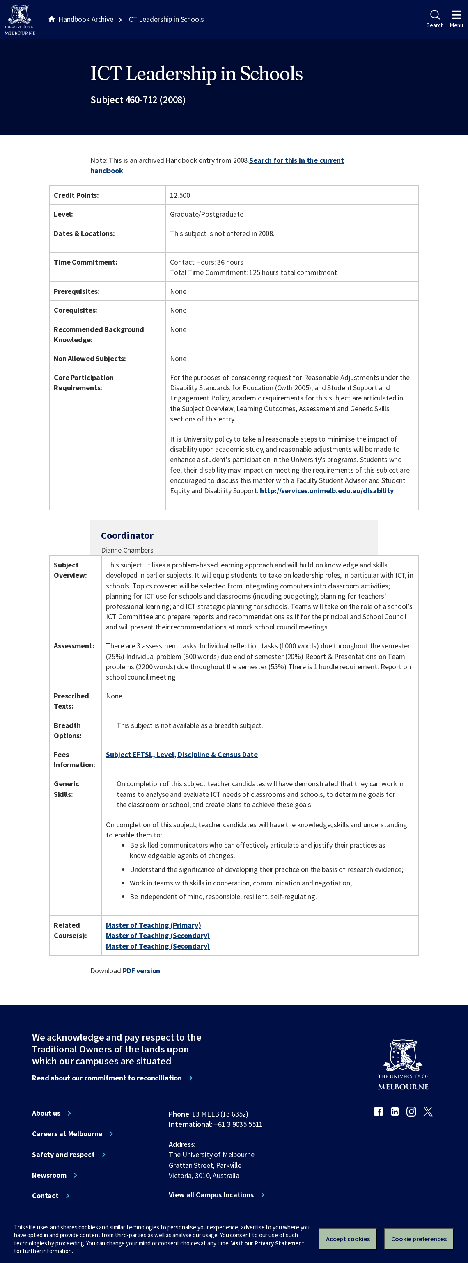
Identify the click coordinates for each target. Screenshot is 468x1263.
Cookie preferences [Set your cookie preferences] (419, 1239)
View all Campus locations (211, 1194)
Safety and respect (63, 1154)
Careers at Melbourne (67, 1133)
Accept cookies (348, 1239)
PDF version (142, 970)
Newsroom (49, 1175)
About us (46, 1113)
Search (435, 19)
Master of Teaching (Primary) (153, 925)
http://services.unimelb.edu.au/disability (326, 490)
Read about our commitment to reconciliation (107, 1077)
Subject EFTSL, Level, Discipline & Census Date (182, 754)
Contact (45, 1195)
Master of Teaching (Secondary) (158, 935)
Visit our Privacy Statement (268, 1243)
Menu (456, 19)
